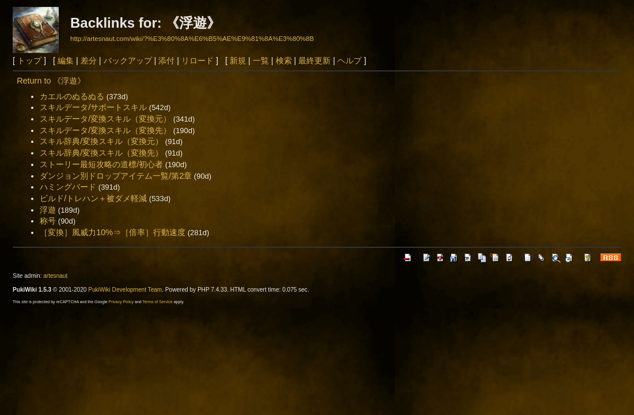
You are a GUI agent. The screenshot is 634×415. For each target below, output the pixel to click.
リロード (197, 60)
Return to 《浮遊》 (51, 80)
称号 (48, 220)
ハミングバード (68, 186)
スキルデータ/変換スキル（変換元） (105, 118)
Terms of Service (158, 302)
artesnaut (55, 276)
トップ (29, 60)
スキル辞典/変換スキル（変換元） (101, 141)
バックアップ (128, 60)
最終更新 (314, 60)
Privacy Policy (121, 302)
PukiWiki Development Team (125, 289)
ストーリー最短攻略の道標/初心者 (101, 164)
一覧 (261, 60)
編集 (66, 60)
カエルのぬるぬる (72, 96)
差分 (89, 60)
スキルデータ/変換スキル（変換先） (105, 130)
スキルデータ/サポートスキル (93, 107)
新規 (238, 60)
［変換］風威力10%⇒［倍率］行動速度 (112, 232)
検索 (284, 60)
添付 (166, 60)
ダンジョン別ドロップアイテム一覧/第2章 (116, 175)
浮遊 (48, 209)
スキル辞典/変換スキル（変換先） (101, 152)
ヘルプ (349, 60)
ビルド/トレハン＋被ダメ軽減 (93, 198)
